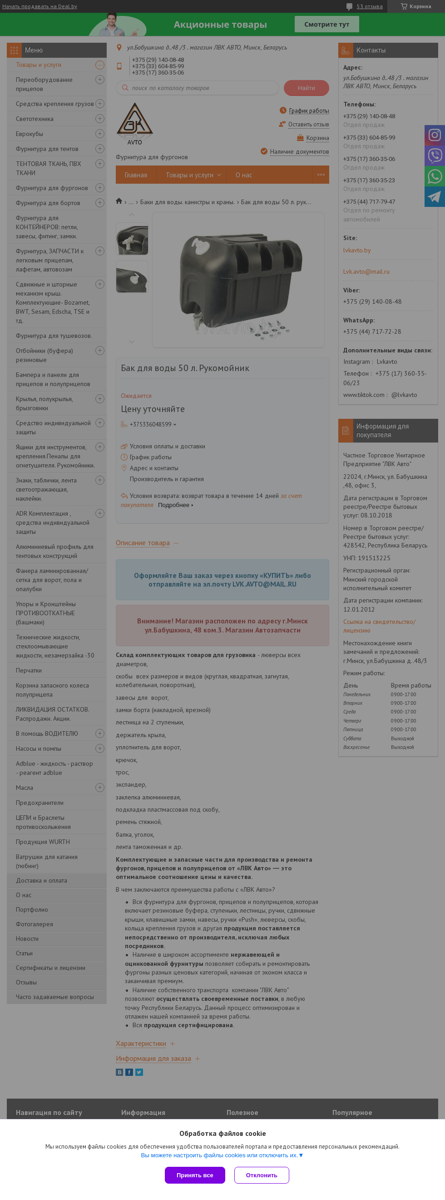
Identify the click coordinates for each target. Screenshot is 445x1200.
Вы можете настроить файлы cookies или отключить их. (219, 1155)
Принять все (195, 1175)
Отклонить (261, 1175)
